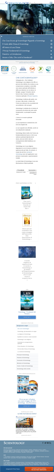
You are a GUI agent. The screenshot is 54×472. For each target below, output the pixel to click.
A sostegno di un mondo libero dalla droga (20, 464)
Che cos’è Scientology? (23, 328)
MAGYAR (28, 451)
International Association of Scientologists (29, 463)
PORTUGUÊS (30, 452)
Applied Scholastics (22, 69)
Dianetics (13, 462)
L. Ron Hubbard (7, 456)
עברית (40, 449)
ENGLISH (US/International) (9, 449)
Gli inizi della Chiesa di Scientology (26, 349)
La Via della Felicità (14, 70)
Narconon (40, 69)
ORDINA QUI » (27, 317)
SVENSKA (37, 451)
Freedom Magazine (43, 463)
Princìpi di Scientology (23, 354)
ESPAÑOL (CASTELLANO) (9, 452)
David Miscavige (38, 462)
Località (33, 457)
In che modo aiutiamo (4, 73)
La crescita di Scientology (23, 351)
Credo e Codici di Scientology (25, 366)
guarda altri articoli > (26, 435)
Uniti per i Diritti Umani (34, 464)
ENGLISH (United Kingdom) (22, 449)
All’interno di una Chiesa (11, 47)
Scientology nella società (23, 368)
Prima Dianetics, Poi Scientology (25, 346)
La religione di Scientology (23, 334)
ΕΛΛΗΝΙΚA (18, 452)
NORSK (32, 451)
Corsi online (13, 457)
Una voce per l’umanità (31, 456)
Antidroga (48, 69)
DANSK (30, 449)
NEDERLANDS (17, 451)
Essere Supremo (32, 96)
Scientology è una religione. (24, 339)
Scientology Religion (29, 462)
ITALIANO (23, 452)
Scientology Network (20, 462)
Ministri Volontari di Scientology (13, 463)
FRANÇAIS (35, 449)
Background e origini (22, 325)
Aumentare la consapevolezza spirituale (24, 343)
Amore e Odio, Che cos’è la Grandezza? (17, 57)
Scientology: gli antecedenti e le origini (26, 331)
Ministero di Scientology (23, 363)
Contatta (29, 457)
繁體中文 (11, 451)
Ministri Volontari (40, 456)
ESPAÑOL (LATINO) (44, 451)
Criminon (32, 69)
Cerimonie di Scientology (23, 360)
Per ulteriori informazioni (22, 457)
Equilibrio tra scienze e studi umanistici (26, 336)
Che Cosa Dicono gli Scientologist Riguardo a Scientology (23, 40)
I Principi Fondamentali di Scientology (16, 51)
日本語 (44, 449)
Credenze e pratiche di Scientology (18, 456)
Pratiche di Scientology (23, 357)
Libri (9, 457)
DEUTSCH (23, 451)
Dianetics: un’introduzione (11, 54)
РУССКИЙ (6, 451)
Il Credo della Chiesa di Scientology (15, 44)
